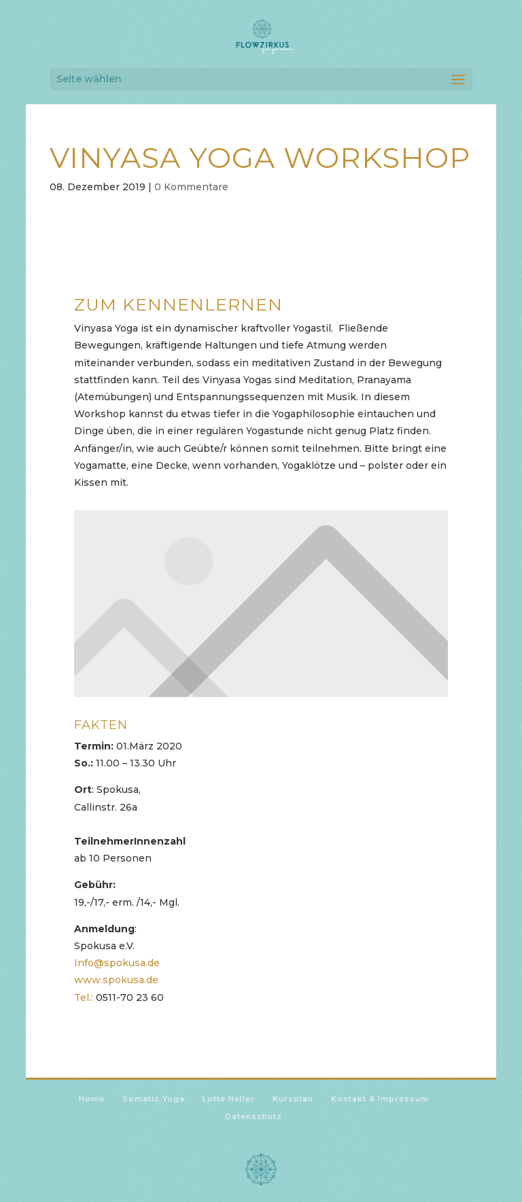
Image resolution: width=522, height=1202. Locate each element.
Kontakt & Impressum (380, 1098)
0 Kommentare (191, 187)
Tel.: (83, 997)
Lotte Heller (229, 1098)
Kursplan (293, 1098)
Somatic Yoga (153, 1098)
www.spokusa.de (116, 980)
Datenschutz (253, 1116)
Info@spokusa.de (117, 963)
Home (92, 1098)
